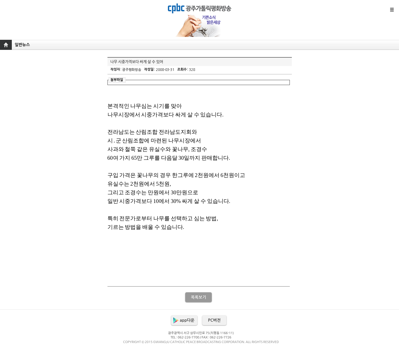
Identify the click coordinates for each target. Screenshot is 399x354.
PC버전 (214, 320)
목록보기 (198, 297)
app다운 (187, 320)
